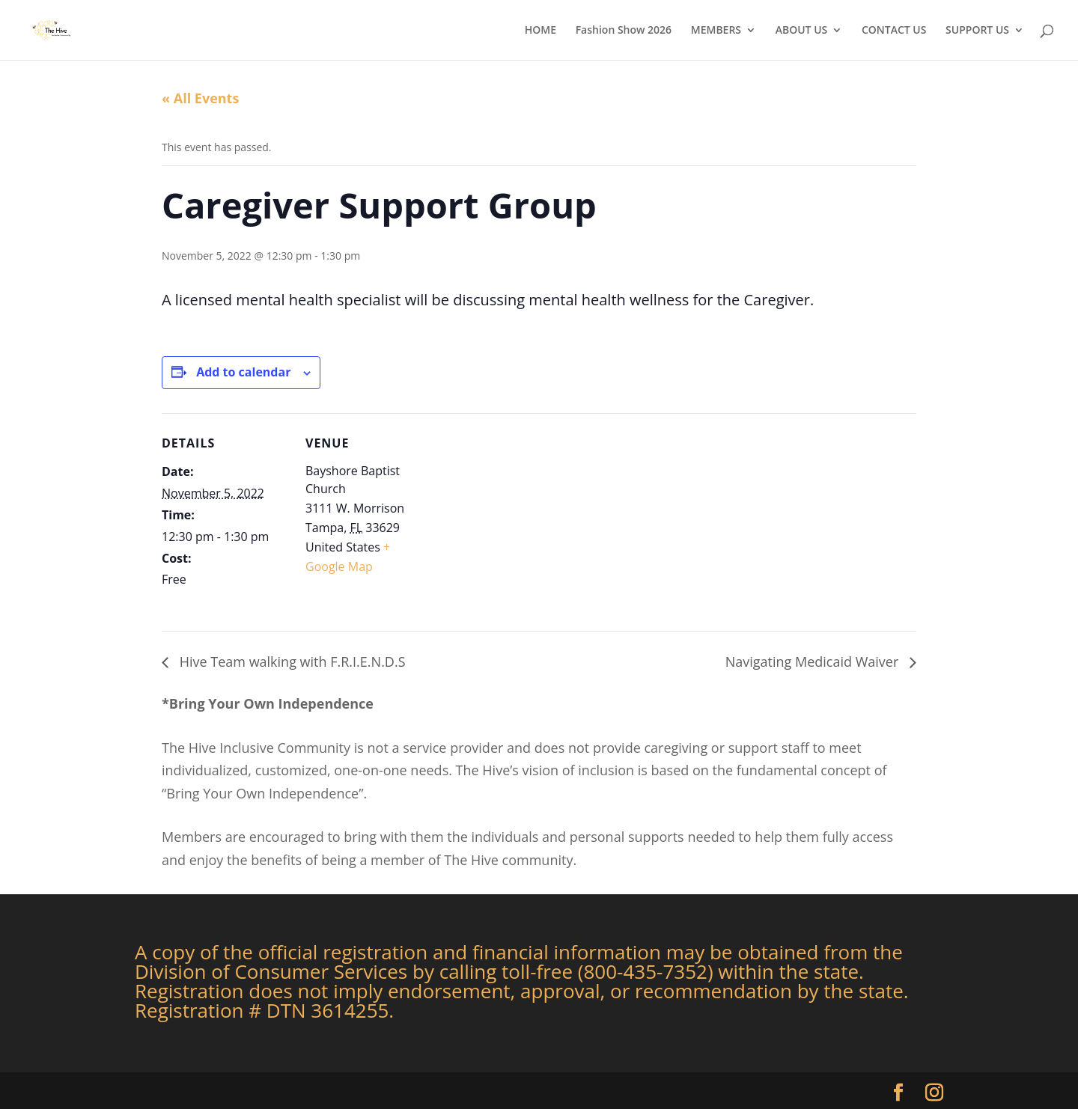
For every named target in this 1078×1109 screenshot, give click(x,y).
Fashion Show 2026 (624, 31)
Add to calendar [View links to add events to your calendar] (243, 372)
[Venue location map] (528, 517)
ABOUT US (802, 31)
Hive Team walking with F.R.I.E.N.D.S (291, 661)
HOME (540, 31)
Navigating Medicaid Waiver (813, 661)
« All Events (200, 98)
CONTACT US (894, 31)
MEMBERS (716, 31)
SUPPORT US (977, 31)
